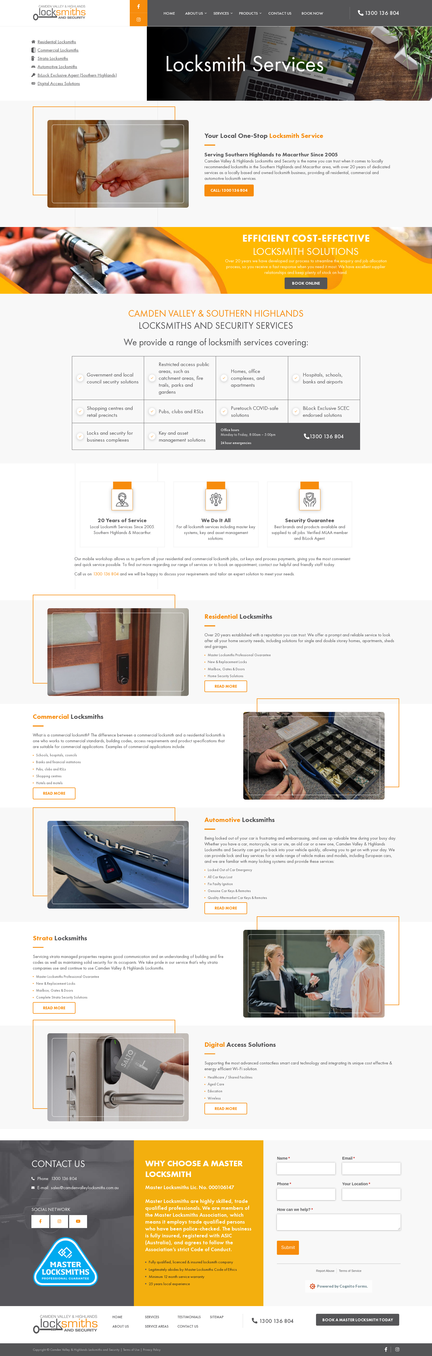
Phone (292, 1184)
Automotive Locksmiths (57, 66)
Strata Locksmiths (52, 58)
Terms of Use (131, 1349)
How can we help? (302, 1210)
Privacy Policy (152, 1349)
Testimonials (189, 1317)
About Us (194, 13)
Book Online (306, 283)
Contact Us (279, 13)
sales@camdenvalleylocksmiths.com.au (85, 1187)
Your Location (364, 1184)
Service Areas (157, 1326)
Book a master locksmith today (357, 1319)
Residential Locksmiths (56, 42)
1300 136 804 (324, 436)
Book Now (312, 13)
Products (248, 13)
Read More (226, 686)
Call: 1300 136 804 (228, 190)
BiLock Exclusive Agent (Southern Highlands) (77, 75)
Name (291, 1158)
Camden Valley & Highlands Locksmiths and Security (85, 1349)
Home (169, 13)
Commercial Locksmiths (58, 50)
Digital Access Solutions (58, 83)
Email (356, 1158)
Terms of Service (350, 1270)
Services (221, 13)
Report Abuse (325, 1270)
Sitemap (217, 1317)
